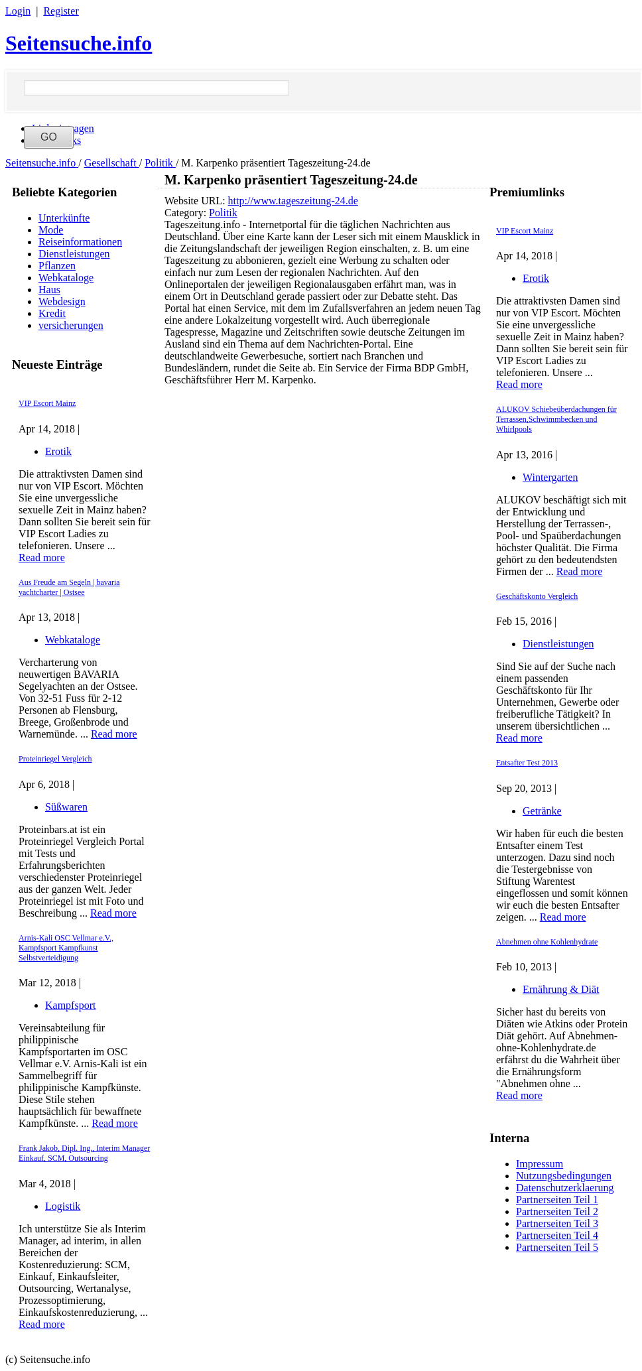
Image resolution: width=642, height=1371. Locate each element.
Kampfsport (70, 1005)
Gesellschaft (111, 162)
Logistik (62, 1206)
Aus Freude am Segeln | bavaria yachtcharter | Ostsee (69, 587)
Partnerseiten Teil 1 (557, 1199)
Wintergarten (550, 477)
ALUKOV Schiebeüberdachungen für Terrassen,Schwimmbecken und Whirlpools (556, 419)
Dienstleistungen (74, 253)
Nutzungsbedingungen (563, 1175)
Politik (160, 162)
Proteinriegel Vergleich (55, 758)
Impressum (539, 1163)
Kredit (52, 313)
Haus (49, 289)
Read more (42, 557)
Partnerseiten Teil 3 (557, 1223)
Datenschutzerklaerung (564, 1187)
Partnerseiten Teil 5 (557, 1247)
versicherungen (70, 325)
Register (60, 11)
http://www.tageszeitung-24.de (293, 200)
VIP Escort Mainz (47, 403)
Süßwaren (66, 807)
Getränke (542, 810)
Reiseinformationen (80, 241)
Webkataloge (66, 277)
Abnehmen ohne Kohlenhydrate (547, 942)
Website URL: (196, 200)
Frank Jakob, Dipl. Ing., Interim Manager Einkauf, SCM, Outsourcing (84, 1153)
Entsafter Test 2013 (527, 762)
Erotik (58, 451)
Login (18, 11)
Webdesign (62, 301)
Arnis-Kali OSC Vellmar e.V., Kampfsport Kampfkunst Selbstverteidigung (66, 947)
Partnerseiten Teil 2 (557, 1211)
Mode (50, 229)
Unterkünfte (64, 218)
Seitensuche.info (78, 43)
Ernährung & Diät (561, 989)
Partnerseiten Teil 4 (557, 1235)
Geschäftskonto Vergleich (537, 596)
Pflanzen (57, 265)
